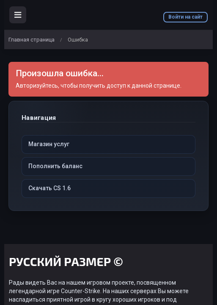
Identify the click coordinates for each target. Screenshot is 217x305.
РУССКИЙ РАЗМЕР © (66, 263)
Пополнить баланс (55, 166)
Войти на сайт (185, 17)
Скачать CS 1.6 (49, 188)
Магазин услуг (48, 144)
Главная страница (31, 39)
